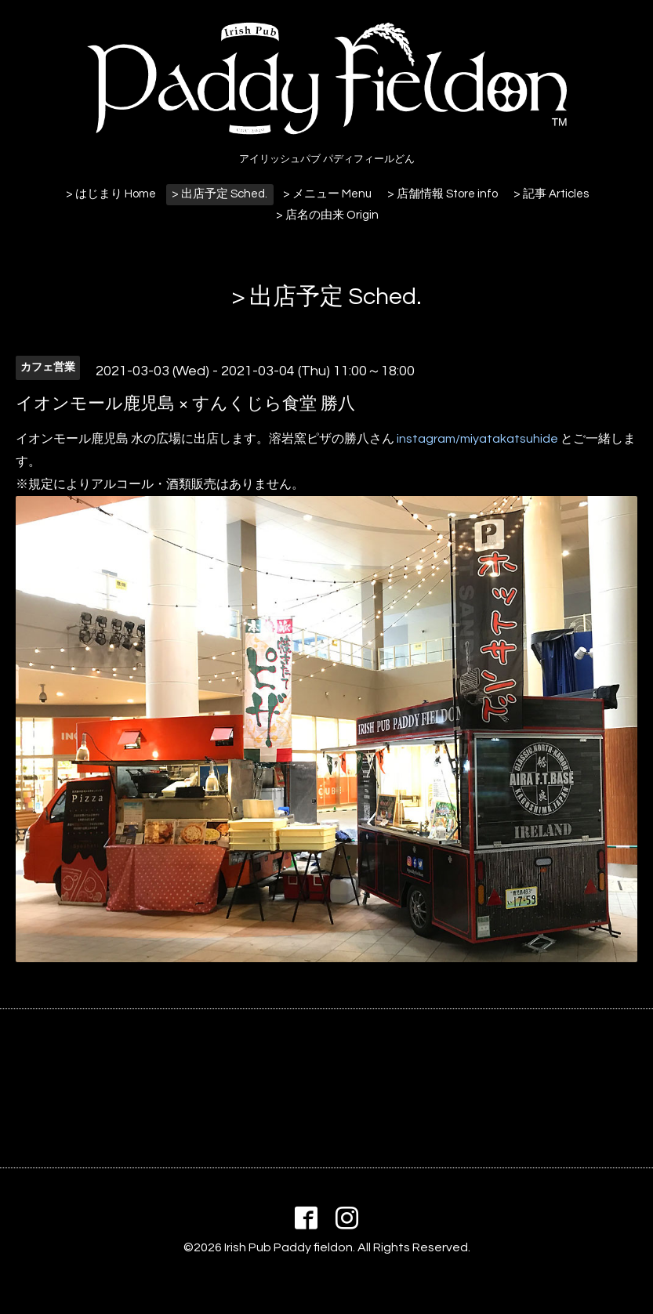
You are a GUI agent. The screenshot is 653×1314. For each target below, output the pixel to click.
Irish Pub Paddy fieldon (288, 1247)
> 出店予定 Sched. (219, 194)
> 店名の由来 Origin (327, 215)
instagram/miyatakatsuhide (477, 439)
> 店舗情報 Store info (442, 194)
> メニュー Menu (327, 194)
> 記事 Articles (551, 194)
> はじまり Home (111, 194)
